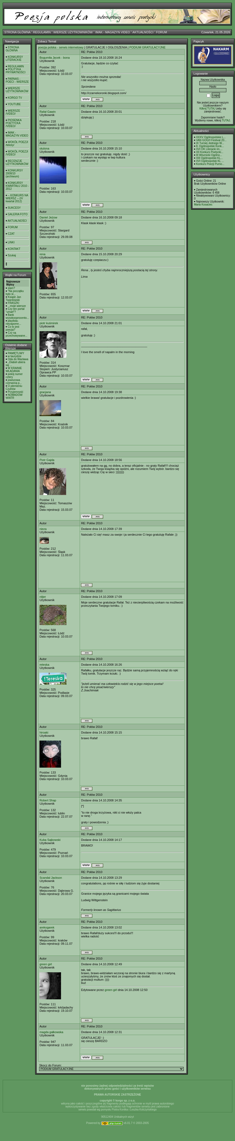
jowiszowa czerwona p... (14, 381)
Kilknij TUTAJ (207, 108)
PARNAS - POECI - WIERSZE (17, 80)
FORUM (161, 32)
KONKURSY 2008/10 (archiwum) (14, 173)
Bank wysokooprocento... (17, 316)
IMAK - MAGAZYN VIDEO (112, 32)
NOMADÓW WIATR (14, 396)
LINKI (11, 242)
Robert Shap (47, 800)
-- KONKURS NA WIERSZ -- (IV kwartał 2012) (17, 198)
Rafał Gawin (47, 111)
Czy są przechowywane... (16, 334)
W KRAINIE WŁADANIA (14, 370)
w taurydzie (15, 356)
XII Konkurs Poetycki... (209, 152)
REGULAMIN (42, 32)
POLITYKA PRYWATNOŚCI (15, 71)
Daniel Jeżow (48, 217)
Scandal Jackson (50, 877)
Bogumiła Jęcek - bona (54, 57)
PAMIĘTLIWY (16, 353)
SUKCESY (14, 207)
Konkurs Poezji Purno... (210, 163)
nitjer (42, 596)
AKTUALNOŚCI (142, 32)
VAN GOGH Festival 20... (211, 140)
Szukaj (12, 255)
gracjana (45, 392)
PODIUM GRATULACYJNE (147, 47)
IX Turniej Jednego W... (210, 143)
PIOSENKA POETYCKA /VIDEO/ (13, 123)
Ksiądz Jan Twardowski (13, 298)
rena (42, 254)
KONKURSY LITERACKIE (14, 58)
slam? (11, 288)
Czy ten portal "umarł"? (15, 310)
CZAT (11, 233)
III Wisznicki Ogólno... (209, 155)
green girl (45, 964)
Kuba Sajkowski (50, 839)
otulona (44, 148)
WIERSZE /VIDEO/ (13, 112)
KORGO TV (15, 97)
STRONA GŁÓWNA (17, 32)
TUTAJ (226, 120)
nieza (42, 528)
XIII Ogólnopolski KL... (209, 158)
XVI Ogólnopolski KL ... (210, 161)
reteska (44, 664)
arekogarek (46, 927)
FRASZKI (13, 302)
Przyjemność (15, 391)
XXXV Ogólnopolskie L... (211, 137)
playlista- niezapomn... (13, 322)
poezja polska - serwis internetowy (60, 47)
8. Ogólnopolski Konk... (210, 146)
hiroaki (43, 732)
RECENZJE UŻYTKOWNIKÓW (17, 162)
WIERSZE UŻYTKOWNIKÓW (73, 32)
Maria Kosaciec (203, 204)
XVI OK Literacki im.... (209, 149)
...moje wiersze (17, 305)
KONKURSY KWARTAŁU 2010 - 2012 (17, 185)
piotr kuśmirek (48, 323)
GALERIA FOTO (18, 214)
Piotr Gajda (46, 460)
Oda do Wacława (18, 359)
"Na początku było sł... (15, 293)
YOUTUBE (14, 104)
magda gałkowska (51, 1032)
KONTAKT (14, 248)
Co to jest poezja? (12, 328)
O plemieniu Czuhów (14, 387)
